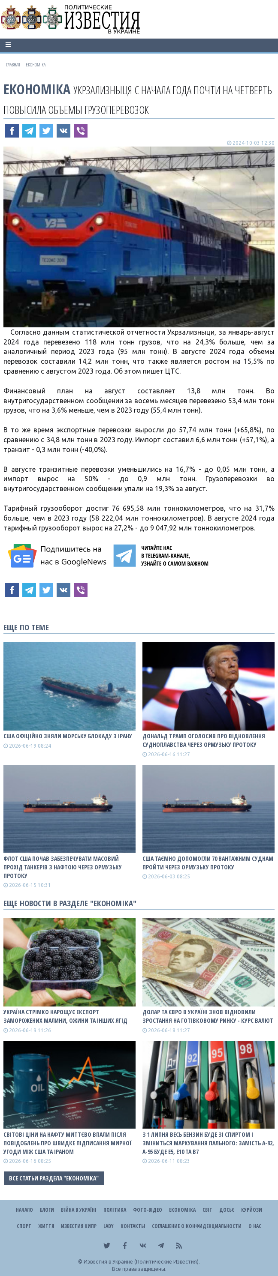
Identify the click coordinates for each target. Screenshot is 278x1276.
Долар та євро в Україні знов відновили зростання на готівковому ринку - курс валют (207, 1016)
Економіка (36, 89)
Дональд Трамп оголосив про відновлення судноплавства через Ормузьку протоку (203, 740)
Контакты (133, 1226)
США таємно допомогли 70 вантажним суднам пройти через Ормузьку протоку (207, 862)
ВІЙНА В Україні (79, 1209)
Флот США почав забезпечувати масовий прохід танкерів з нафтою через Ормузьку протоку (62, 867)
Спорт (24, 1226)
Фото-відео (147, 1209)
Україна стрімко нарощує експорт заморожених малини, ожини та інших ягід (65, 1016)
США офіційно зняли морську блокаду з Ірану (67, 736)
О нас (254, 1226)
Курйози (251, 1209)
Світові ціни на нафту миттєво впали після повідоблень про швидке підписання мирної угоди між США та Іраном (67, 1143)
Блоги (47, 1209)
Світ (207, 1209)
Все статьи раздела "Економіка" (54, 1178)
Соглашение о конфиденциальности (197, 1226)
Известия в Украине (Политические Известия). (142, 1261)
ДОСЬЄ (226, 1209)
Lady (108, 1226)
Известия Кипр (79, 1226)
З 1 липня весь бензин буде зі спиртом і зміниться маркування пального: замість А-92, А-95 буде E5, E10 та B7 (208, 1143)
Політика (114, 1209)
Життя (46, 1226)
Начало (24, 1209)
